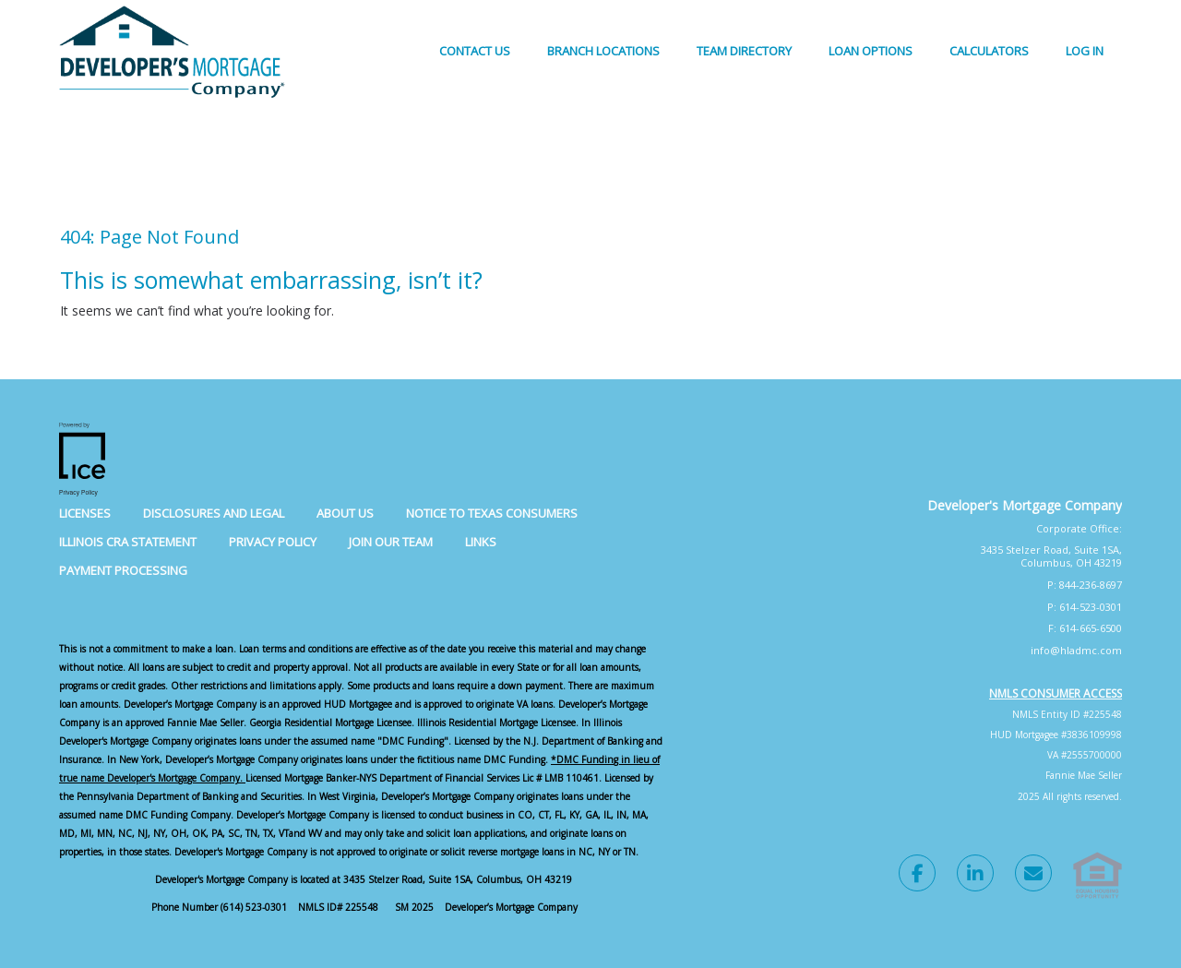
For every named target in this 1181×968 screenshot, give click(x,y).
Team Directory (744, 50)
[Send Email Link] (1033, 875)
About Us (345, 513)
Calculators (989, 50)
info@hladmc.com (1076, 650)
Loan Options (871, 50)
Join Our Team (391, 541)
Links (480, 541)
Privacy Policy (272, 541)
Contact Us (474, 50)
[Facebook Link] (917, 875)
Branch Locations (603, 50)
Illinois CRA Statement (128, 541)
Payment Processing (123, 570)
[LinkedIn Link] (975, 875)
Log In (1084, 50)
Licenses (85, 513)
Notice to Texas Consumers (492, 513)
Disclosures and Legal (213, 513)
